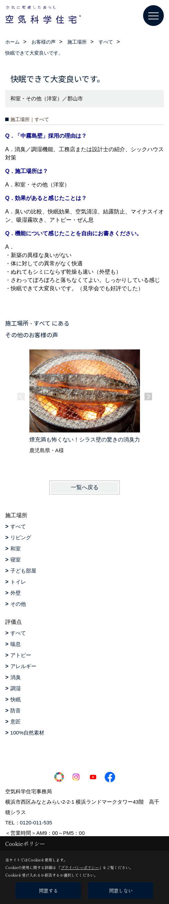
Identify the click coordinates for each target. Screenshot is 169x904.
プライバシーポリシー (80, 867)
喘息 (15, 644)
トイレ (18, 582)
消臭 (15, 677)
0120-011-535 (36, 822)
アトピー (20, 655)
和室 (15, 548)
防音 (15, 710)
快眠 (15, 699)
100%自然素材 (27, 733)
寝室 (15, 560)
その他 (18, 604)
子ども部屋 (23, 571)
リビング (20, 537)
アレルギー (23, 666)
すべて (18, 526)
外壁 (15, 593)
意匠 (15, 721)
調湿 (15, 688)
